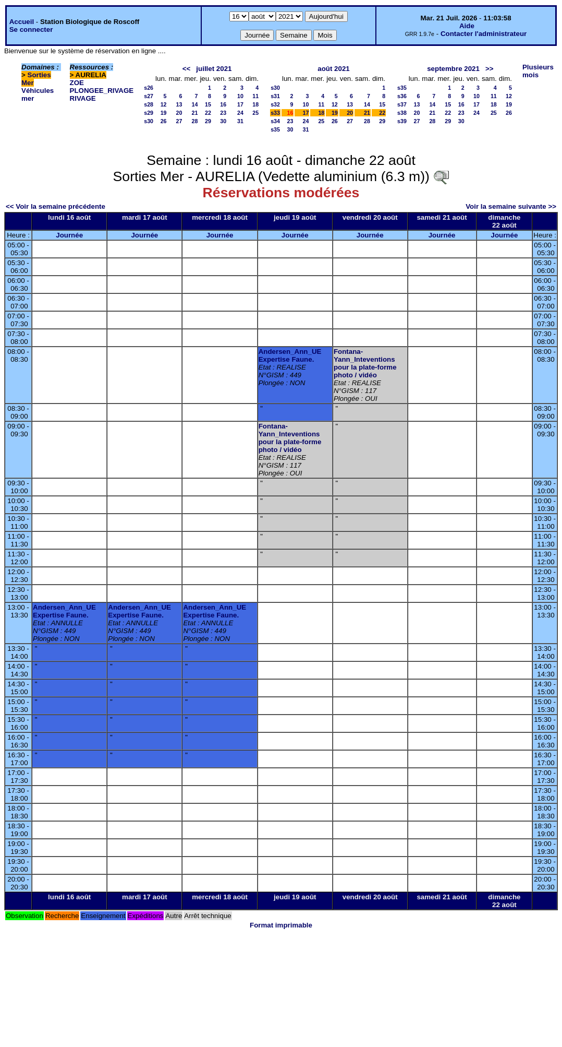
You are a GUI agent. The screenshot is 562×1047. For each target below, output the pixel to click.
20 (179, 113)
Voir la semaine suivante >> (511, 206)
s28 (148, 104)
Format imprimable (281, 925)
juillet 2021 (213, 69)
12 (164, 104)
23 (223, 113)
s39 (402, 121)
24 (240, 113)
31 (240, 121)
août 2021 (333, 69)
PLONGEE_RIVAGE (102, 90)
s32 (275, 104)
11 (255, 96)
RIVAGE (83, 98)
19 (164, 113)
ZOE (77, 83)
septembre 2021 (453, 69)
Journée (69, 235)
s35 (275, 129)
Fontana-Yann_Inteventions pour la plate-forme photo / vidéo (365, 363)
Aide (466, 26)
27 (179, 121)
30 (223, 121)
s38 (402, 113)
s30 (148, 121)
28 (195, 121)
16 (223, 104)
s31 (275, 96)
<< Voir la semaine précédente (55, 206)
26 (164, 121)
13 (179, 104)
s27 (148, 96)
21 (195, 113)
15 (208, 104)
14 (195, 104)
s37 (402, 104)
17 (240, 104)
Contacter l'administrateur (484, 34)
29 (208, 121)
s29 (148, 113)
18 (255, 104)
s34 (275, 121)
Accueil (21, 22)
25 (255, 113)
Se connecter (31, 29)
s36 (402, 96)
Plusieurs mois (538, 71)
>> (489, 69)
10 (240, 96)
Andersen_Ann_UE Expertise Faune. (290, 355)
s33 (275, 113)
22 (208, 113)
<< (186, 69)
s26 (148, 88)
